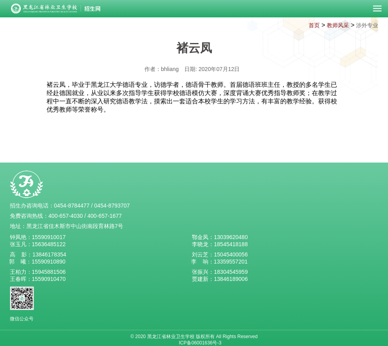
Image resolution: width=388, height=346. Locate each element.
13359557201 (231, 261)
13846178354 (49, 254)
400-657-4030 (66, 216)
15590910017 (49, 237)
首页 (314, 25)
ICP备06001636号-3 (200, 343)
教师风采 (338, 25)
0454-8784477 (72, 205)
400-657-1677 (104, 216)
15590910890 (49, 261)
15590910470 (49, 279)
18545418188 (231, 244)
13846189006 (231, 279)
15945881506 (49, 272)
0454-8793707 (112, 205)
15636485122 (49, 244)
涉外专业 (367, 25)
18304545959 (231, 272)
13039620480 (231, 237)
